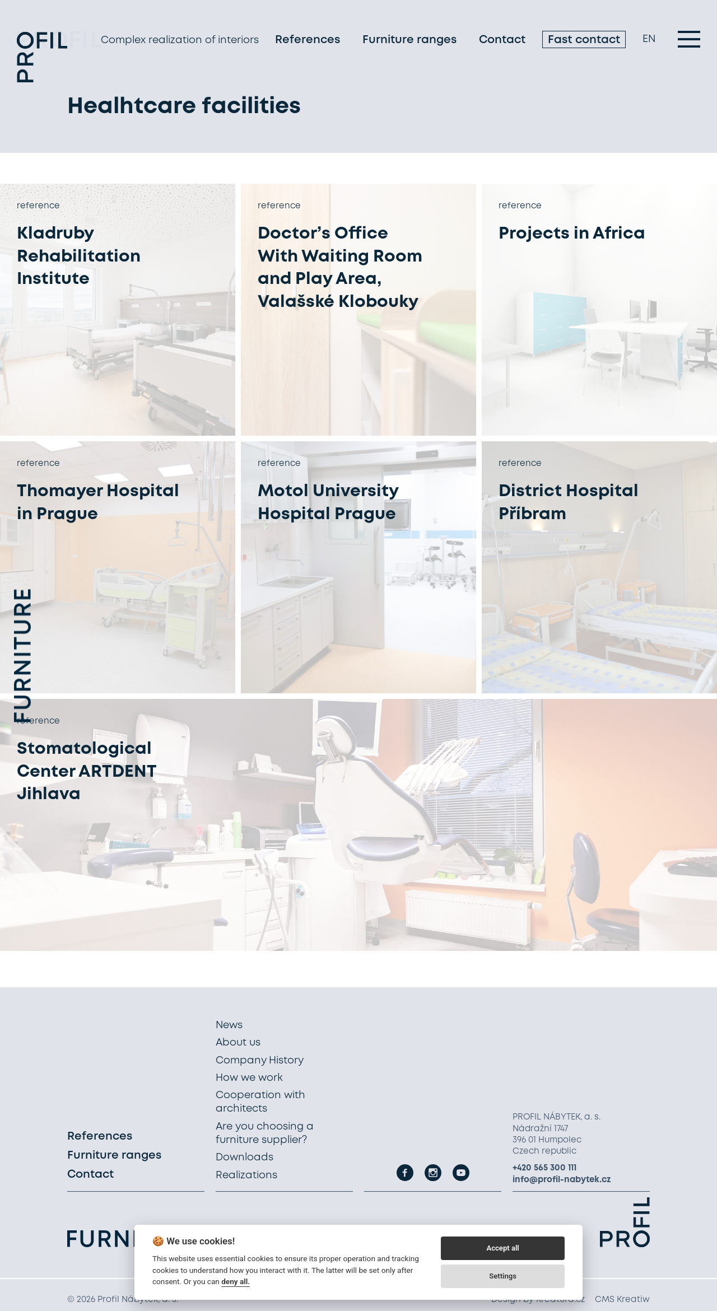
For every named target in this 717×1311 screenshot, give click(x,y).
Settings (502, 1276)
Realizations (246, 1175)
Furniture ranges (409, 41)
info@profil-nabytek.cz (562, 1180)
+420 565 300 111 (544, 1168)
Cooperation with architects (260, 1102)
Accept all (502, 1248)
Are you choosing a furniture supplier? (265, 1133)
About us (238, 1042)
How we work (249, 1078)
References (307, 41)
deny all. (235, 1281)
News (229, 1025)
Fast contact (584, 41)
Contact (502, 41)
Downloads (244, 1157)
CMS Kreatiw (622, 1300)
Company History (260, 1060)
